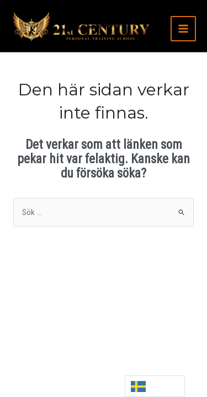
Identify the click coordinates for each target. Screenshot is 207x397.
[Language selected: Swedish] (155, 386)
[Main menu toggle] (183, 28)
